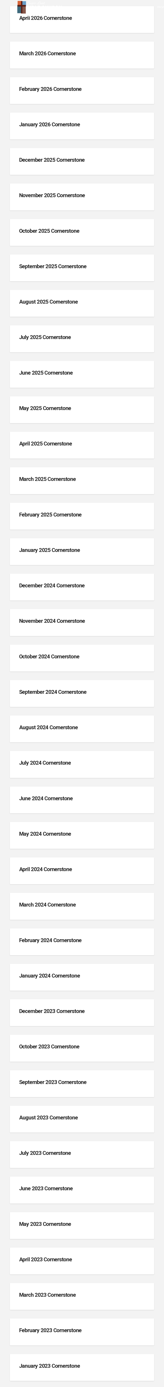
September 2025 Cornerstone (52, 266)
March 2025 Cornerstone (47, 479)
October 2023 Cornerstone (49, 1046)
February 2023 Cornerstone (50, 1330)
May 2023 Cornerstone (45, 1224)
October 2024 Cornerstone (49, 656)
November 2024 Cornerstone (52, 621)
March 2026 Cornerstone (47, 53)
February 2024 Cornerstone (50, 940)
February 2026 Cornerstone (50, 89)
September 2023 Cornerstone (52, 1082)
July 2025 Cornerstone (45, 337)
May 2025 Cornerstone (45, 408)
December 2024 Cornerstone (52, 585)
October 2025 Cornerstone (49, 231)
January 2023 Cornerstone (49, 1366)
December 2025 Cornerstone (52, 160)
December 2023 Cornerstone (52, 1011)
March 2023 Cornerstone (47, 1295)
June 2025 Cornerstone (46, 373)
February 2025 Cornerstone (50, 515)
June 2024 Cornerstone (46, 798)
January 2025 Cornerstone (49, 550)
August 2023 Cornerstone (48, 1117)
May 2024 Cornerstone (45, 834)
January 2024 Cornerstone (49, 976)
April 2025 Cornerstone (45, 444)
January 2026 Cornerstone (49, 124)
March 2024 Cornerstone (47, 905)
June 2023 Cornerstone (46, 1188)
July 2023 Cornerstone (45, 1153)
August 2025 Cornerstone (48, 302)
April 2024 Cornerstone (45, 869)
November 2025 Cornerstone (52, 195)
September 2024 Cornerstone (52, 692)
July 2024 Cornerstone (45, 763)
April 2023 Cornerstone (45, 1259)
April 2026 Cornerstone (45, 18)
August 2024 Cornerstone (48, 727)
